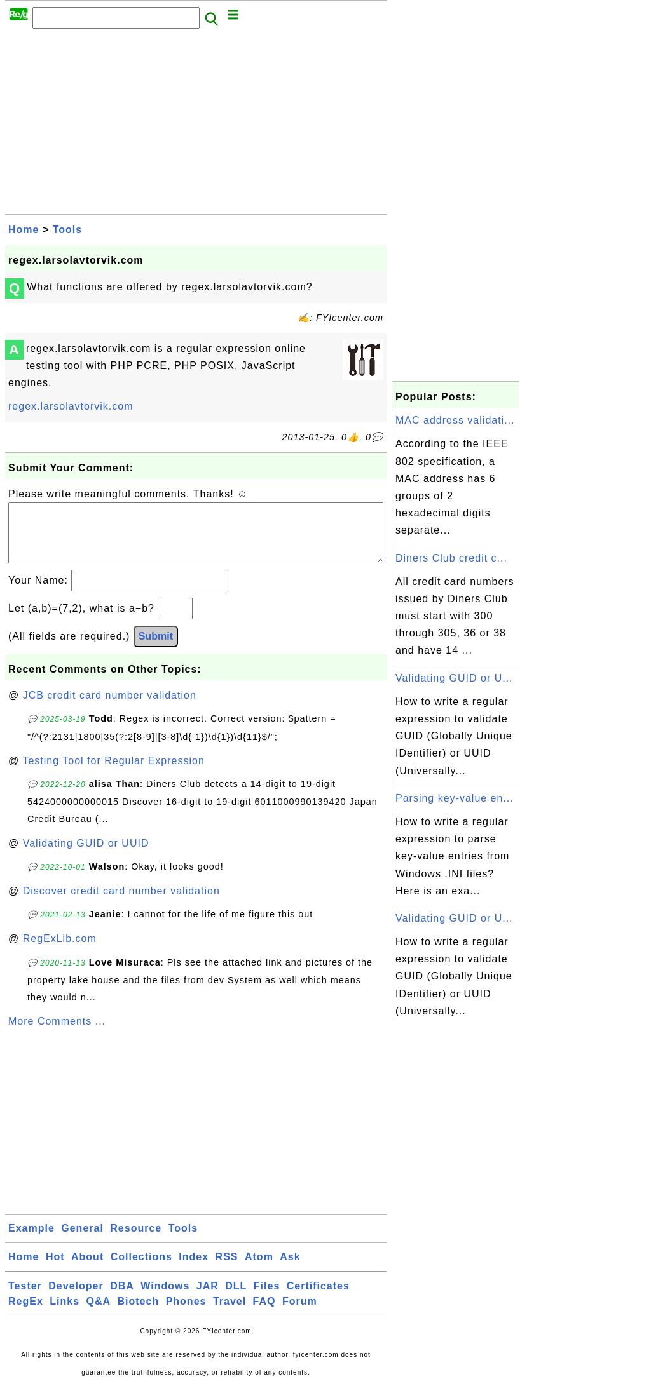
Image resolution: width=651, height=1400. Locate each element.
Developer (75, 1298)
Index (194, 1269)
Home (23, 229)
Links (64, 1314)
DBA (122, 1298)
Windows (164, 1298)
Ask (290, 1269)
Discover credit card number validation (121, 903)
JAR (207, 1298)
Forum (299, 1314)
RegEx (25, 1314)
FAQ (264, 1314)
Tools (67, 229)
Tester (25, 1298)
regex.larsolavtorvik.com (71, 406)
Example (31, 1240)
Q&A (98, 1314)
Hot (55, 1269)
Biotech (139, 1314)
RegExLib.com (60, 951)
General (82, 1240)
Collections (141, 1269)
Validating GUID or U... (454, 678)
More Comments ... (57, 1033)
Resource (135, 1240)
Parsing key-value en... (454, 798)
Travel (229, 1314)
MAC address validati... (455, 420)
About (87, 1269)
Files (267, 1298)
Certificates (318, 1298)
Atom (259, 1269)
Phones (186, 1314)
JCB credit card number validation (109, 708)
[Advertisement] (196, 125)
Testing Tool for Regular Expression (113, 773)
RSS (227, 1269)
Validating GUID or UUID (86, 856)
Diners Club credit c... (451, 558)
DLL (236, 1298)
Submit (156, 648)
